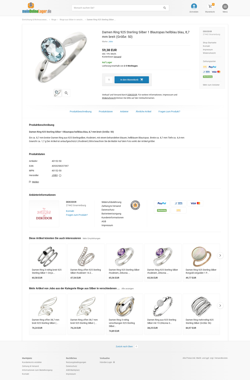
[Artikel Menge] (109, 79)
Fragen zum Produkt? (169, 111)
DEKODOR (207, 31)
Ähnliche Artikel (143, 111)
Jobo (110, 41)
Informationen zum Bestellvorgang (37, 370)
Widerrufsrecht (209, 53)
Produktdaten (106, 111)
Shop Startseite (209, 43)
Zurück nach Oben (127, 346)
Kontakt (206, 46)
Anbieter (124, 111)
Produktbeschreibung (80, 111)
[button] (225, 9)
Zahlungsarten (209, 61)
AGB (104, 221)
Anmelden (193, 12)
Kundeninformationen (113, 217)
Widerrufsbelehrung (111, 202)
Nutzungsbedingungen (76, 362)
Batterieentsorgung (111, 213)
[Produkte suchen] (116, 8)
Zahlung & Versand (111, 206)
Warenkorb (210, 12)
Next (220, 255)
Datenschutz (108, 209)
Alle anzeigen (128, 288)
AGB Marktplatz (73, 370)
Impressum (208, 50)
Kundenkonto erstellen (32, 362)
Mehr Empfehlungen (91, 238)
